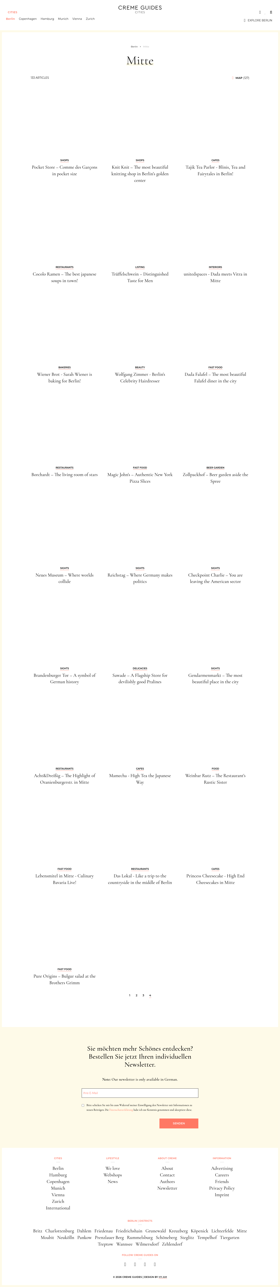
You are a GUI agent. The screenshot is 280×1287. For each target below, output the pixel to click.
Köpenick (199, 1231)
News (113, 1181)
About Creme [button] (167, 1158)
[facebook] (125, 1265)
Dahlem (84, 1231)
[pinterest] (145, 1265)
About (167, 1168)
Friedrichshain (129, 1231)
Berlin (12, 20)
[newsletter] (154, 1265)
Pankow (84, 1237)
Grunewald (155, 1231)
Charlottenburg (59, 1231)
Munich (65, 20)
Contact (167, 1175)
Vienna (79, 20)
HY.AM (163, 1277)
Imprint (222, 1195)
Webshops (112, 1175)
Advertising (222, 1168)
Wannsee (124, 1244)
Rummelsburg (140, 1237)
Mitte (242, 1231)
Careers (222, 1175)
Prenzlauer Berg (109, 1237)
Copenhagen (29, 20)
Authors (167, 1181)
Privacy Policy (222, 1188)
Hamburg (49, 20)
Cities (12, 12)
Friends (222, 1181)
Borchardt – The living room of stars (65, 474)
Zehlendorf (172, 1244)
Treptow (105, 1244)
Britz (37, 1231)
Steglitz (187, 1237)
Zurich (92, 20)
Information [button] (222, 1158)
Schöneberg (166, 1237)
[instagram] (135, 1265)
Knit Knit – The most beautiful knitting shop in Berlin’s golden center (140, 173)
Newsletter (167, 1188)
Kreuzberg (178, 1231)
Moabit (47, 1237)
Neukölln (65, 1237)
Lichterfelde (222, 1231)
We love (112, 1168)
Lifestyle (112, 1158)
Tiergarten (229, 1237)
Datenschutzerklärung (121, 1110)
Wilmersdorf (147, 1244)
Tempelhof (207, 1237)
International (58, 1208)
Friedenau (103, 1231)
